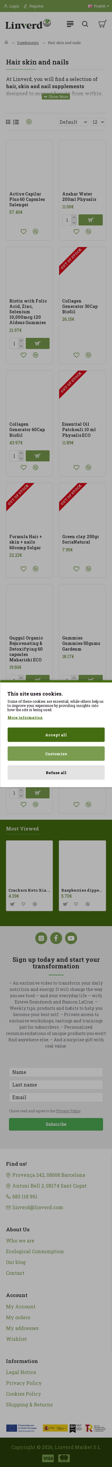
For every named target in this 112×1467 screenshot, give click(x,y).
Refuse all (56, 772)
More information (25, 717)
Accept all (56, 734)
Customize (56, 753)
